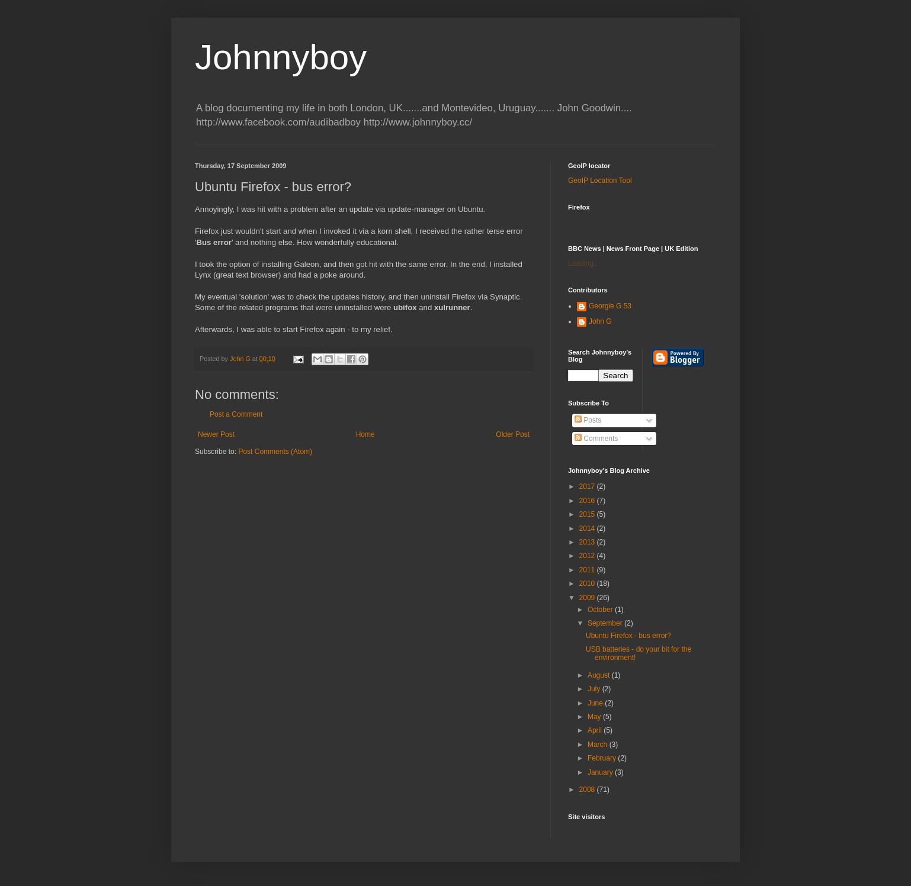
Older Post (513, 434)
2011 (588, 570)
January (601, 772)
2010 (588, 583)
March (599, 744)
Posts (588, 420)
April (596, 730)
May (595, 717)
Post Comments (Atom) (275, 451)
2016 (588, 501)
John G (600, 321)
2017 (588, 486)
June (596, 703)
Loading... (583, 263)
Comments (596, 438)
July (595, 689)
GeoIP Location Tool (600, 180)
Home (365, 434)
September (606, 623)
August (600, 675)
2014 (588, 528)
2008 (588, 789)
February (603, 758)
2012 (588, 556)
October (601, 609)
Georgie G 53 (610, 306)
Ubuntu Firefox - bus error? (628, 636)
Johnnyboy (281, 57)
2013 (588, 542)
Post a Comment (236, 414)
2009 (588, 598)
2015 (588, 514)
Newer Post (216, 434)
